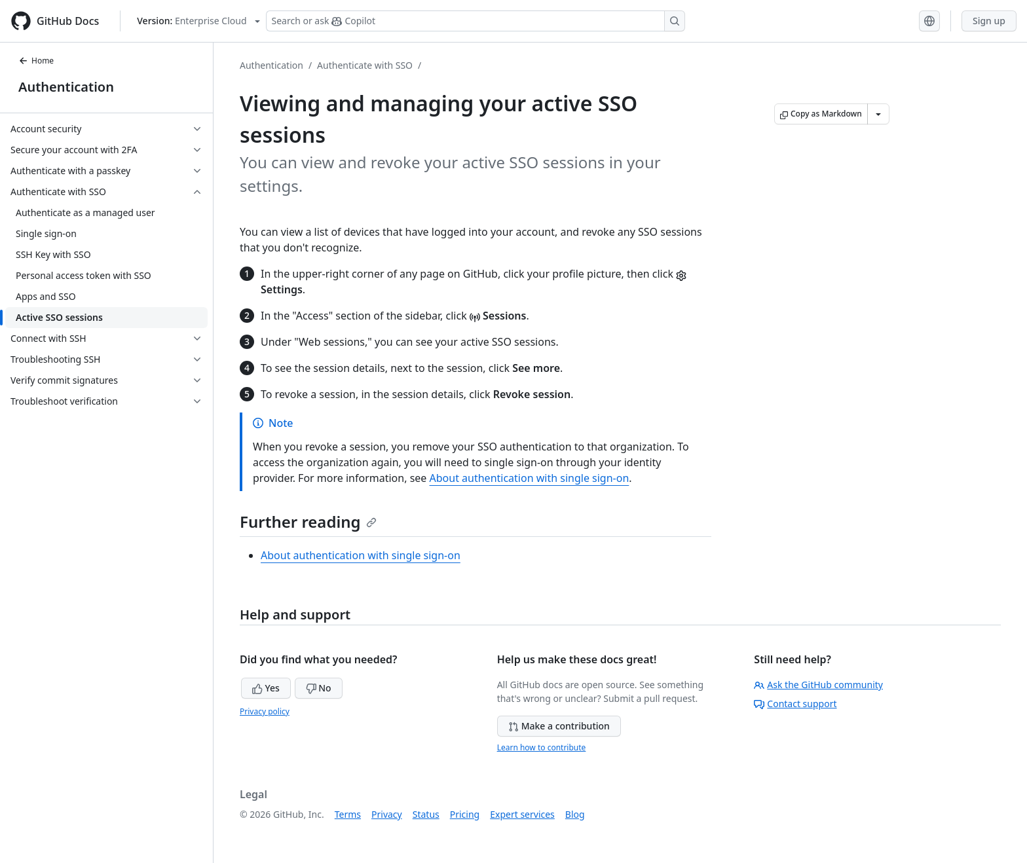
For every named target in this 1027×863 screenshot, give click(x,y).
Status (426, 814)
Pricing (464, 814)
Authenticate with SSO (365, 65)
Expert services (522, 814)
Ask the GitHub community (818, 684)
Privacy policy (264, 711)
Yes (266, 688)
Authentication (66, 87)
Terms (348, 814)
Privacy (386, 814)
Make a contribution (559, 726)
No (318, 688)
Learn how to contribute (541, 747)
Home (36, 60)
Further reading (308, 521)
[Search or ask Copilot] (475, 20)
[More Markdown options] (878, 113)
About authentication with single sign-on (529, 478)
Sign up (989, 20)
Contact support (795, 703)
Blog (575, 814)
